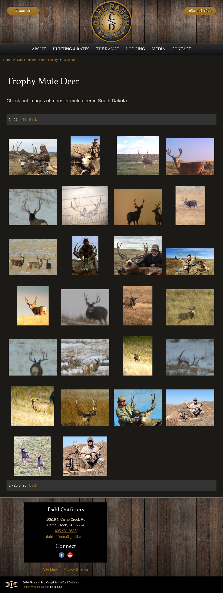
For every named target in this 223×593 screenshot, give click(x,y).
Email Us (23, 10)
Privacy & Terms (75, 569)
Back (33, 119)
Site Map (50, 569)
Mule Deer (70, 60)
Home (7, 60)
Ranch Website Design (36, 586)
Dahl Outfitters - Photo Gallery (37, 60)
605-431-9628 (200, 10)
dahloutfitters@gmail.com (66, 537)
